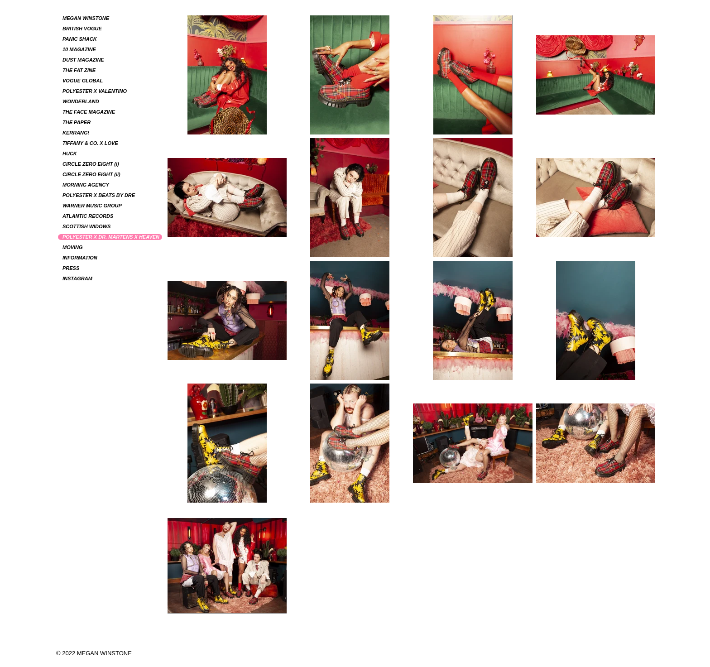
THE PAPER (76, 122)
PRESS (70, 268)
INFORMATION (79, 257)
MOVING (72, 247)
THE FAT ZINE (79, 70)
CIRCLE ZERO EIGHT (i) (90, 164)
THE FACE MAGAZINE (88, 112)
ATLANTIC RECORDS (87, 216)
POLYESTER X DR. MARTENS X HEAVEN (110, 237)
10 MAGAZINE (79, 49)
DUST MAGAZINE (83, 59)
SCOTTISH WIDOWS (86, 226)
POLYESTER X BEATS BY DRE (98, 195)
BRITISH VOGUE (82, 28)
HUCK (69, 153)
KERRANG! (75, 132)
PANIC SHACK (79, 39)
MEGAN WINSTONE (85, 18)
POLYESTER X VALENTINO (94, 91)
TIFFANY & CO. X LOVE (90, 143)
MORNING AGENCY (85, 184)
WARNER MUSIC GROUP (92, 205)
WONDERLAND (80, 101)
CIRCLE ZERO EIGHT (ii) (91, 174)
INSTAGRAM (77, 278)
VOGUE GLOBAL (82, 80)
